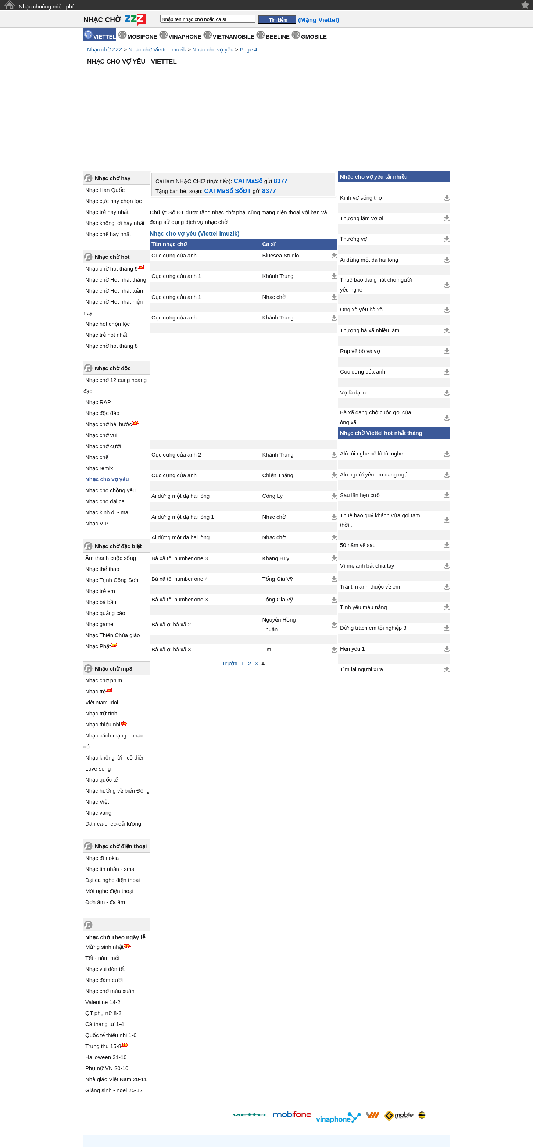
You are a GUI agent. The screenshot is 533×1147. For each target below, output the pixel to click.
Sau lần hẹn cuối (360, 433)
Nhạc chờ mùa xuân (110, 928)
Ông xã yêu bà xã (361, 247)
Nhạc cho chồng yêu (110, 428)
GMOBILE (314, 36)
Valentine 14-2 (103, 939)
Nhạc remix (99, 406)
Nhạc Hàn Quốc (105, 127)
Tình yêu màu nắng (363, 545)
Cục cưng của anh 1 (176, 214)
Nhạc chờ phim (103, 618)
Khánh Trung (278, 214)
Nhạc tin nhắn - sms (109, 806)
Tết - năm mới (102, 895)
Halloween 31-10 (106, 994)
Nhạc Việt (97, 739)
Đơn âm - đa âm (105, 839)
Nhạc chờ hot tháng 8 (111, 283)
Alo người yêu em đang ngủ (374, 412)
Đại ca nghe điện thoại (112, 817)
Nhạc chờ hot (112, 194)
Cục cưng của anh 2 (176, 392)
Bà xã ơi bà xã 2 (171, 562)
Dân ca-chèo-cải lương (113, 761)
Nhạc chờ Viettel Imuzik (157, 49)
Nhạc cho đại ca (105, 439)
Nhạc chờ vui (101, 372)
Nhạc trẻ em (100, 528)
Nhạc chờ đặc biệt (118, 483)
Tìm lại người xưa (361, 607)
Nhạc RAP (98, 339)
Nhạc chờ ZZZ (104, 49)
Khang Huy (275, 496)
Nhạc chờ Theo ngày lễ (115, 875)
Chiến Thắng (277, 413)
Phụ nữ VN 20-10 (106, 1006)
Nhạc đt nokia (102, 795)
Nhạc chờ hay (112, 115)
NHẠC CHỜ (102, 20)
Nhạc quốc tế (101, 717)
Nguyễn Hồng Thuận (279, 562)
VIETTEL (104, 36)
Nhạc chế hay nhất (108, 171)
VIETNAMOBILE (233, 36)
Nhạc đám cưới (104, 917)
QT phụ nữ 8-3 (103, 950)
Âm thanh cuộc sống (110, 495)
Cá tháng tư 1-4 (104, 961)
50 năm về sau (358, 483)
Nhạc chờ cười (103, 383)
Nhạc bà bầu (100, 539)
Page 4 (249, 49)
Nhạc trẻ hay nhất (106, 149)
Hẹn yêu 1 (352, 586)
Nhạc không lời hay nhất (114, 160)
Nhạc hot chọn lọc (107, 261)
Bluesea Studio (280, 193)
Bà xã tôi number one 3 (179, 496)
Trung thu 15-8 (103, 983)
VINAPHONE (185, 36)
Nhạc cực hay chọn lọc (113, 138)
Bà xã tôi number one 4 (179, 516)
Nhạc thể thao (102, 506)
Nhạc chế (96, 395)
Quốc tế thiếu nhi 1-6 (110, 972)
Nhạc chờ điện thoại (121, 783)
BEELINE (278, 36)
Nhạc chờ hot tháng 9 (111, 206)
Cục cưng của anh (174, 193)
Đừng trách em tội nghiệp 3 (373, 565)
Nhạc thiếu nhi (102, 662)
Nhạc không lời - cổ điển (115, 695)
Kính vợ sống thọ (361, 135)
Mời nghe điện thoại (109, 828)
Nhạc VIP (96, 461)
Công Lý (272, 433)
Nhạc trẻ (95, 629)
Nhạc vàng (98, 750)
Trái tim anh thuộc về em (370, 524)
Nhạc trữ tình (101, 651)
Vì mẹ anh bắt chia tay (367, 503)
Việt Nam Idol (101, 640)
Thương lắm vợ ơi (361, 156)
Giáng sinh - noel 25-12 (114, 1028)
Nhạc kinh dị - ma (106, 450)
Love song (98, 706)
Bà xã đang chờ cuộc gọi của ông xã (375, 354)
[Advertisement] (266, 88)
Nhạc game (99, 561)
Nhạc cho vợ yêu (212, 49)
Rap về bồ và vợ (360, 289)
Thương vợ (353, 176)
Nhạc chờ (274, 234)
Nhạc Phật (98, 583)
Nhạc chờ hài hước (108, 361)
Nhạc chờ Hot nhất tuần (114, 228)
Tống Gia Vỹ (277, 516)
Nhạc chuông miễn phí (46, 6)
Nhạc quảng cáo (105, 550)
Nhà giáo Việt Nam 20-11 (116, 1017)
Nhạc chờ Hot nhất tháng (115, 217)
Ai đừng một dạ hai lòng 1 (182, 454)
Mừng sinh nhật (104, 884)
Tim (266, 587)
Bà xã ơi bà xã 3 (171, 587)
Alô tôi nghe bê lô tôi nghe (371, 391)
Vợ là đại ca (354, 330)
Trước (229, 601)
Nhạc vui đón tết (105, 906)
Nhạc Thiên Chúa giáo (112, 572)
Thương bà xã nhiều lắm (369, 268)
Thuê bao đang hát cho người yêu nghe (376, 222)
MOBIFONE (142, 36)
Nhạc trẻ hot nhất (106, 272)
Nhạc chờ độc (113, 306)
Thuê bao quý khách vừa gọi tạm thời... (380, 457)
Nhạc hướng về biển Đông (117, 728)
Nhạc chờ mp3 (113, 606)
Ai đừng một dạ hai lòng (180, 433)
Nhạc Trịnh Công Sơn (111, 517)
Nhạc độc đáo (102, 350)
